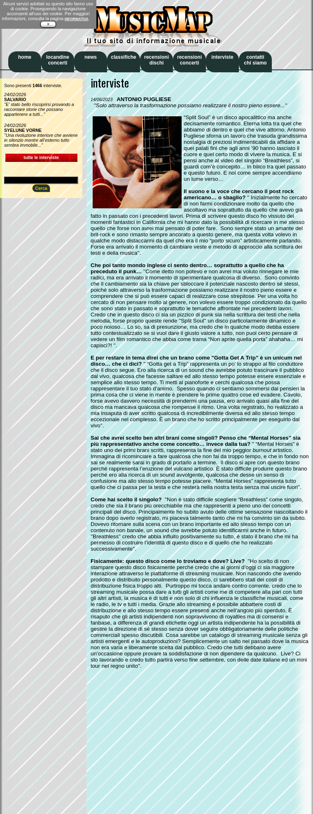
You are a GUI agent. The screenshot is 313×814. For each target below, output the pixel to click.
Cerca (41, 188)
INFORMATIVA (77, 19)
